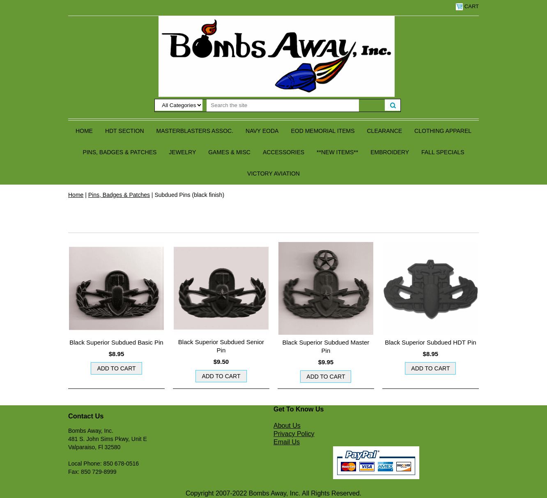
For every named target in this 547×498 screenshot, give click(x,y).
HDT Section (124, 131)
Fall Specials (442, 152)
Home (84, 131)
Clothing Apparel (442, 131)
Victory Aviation (273, 173)
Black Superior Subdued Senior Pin (221, 346)
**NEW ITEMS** (337, 152)
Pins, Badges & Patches (119, 152)
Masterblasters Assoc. (195, 131)
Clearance (384, 131)
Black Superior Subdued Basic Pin (116, 342)
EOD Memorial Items (322, 131)
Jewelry (182, 152)
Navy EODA (262, 131)
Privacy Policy (294, 433)
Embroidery (389, 152)
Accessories (283, 152)
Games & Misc (229, 152)
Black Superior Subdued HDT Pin (430, 342)
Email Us (287, 442)
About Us (287, 425)
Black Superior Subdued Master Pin (326, 346)
